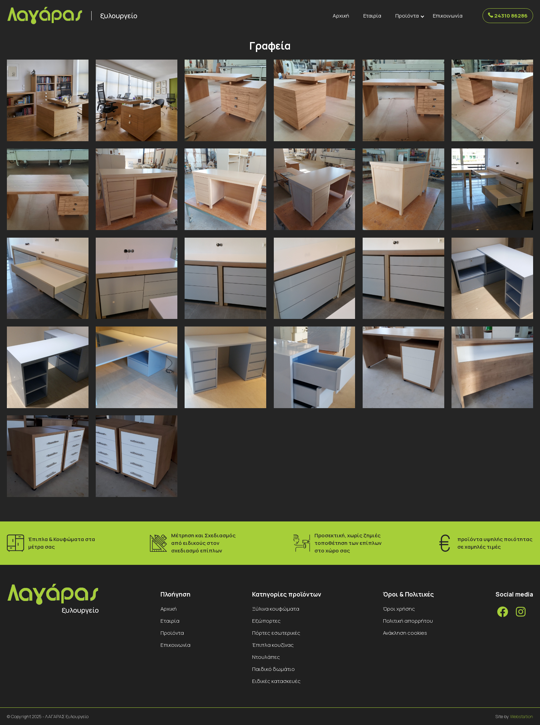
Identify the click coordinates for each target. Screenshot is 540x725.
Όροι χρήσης (399, 608)
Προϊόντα (407, 15)
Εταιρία (372, 15)
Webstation (521, 716)
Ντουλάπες (266, 657)
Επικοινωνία (448, 15)
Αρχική (341, 15)
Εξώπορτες (266, 620)
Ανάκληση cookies (405, 632)
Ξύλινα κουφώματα (275, 608)
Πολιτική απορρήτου (408, 620)
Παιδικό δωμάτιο (273, 669)
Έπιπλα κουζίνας (273, 645)
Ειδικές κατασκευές (276, 681)
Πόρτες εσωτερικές (276, 632)
